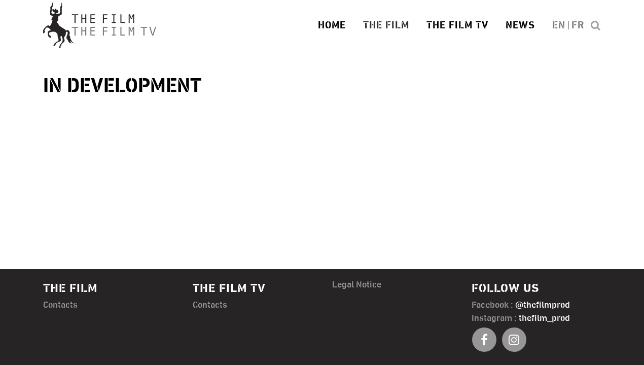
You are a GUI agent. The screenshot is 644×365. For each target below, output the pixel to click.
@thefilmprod (542, 305)
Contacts (60, 305)
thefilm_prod (544, 318)
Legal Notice (356, 284)
